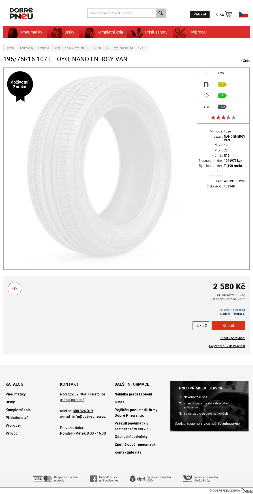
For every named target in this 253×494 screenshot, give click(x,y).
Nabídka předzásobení (133, 394)
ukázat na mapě (72, 400)
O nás (119, 402)
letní (57, 48)
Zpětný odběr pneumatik (135, 444)
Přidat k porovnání (232, 338)
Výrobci (12, 433)
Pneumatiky (31, 32)
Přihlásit (200, 14)
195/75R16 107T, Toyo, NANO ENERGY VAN (118, 48)
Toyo (227, 131)
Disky (69, 32)
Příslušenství (156, 32)
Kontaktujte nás (128, 452)
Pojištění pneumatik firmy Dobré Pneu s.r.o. (136, 413)
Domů (10, 48)
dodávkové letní (75, 48)
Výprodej (199, 32)
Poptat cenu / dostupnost (227, 346)
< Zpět (245, 60)
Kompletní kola (110, 32)
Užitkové (43, 48)
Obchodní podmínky (131, 437)
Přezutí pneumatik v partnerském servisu (132, 426)
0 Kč (224, 14)
